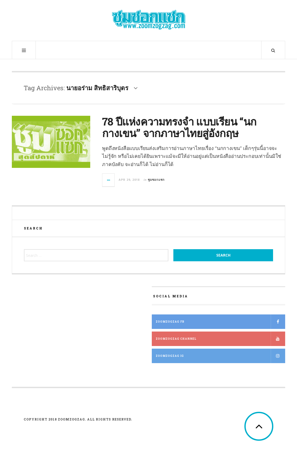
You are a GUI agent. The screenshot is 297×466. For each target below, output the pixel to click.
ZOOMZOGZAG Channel (220, 339)
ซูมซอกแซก (156, 180)
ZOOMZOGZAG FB (220, 321)
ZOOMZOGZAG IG (220, 356)
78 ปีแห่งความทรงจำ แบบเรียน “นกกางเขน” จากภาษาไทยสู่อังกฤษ (179, 127)
